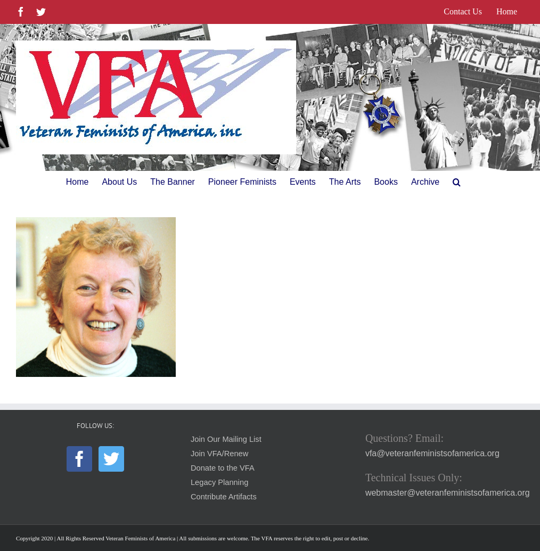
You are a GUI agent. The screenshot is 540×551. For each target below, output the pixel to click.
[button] (457, 182)
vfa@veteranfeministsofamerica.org (432, 453)
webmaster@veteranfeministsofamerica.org (447, 492)
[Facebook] (79, 459)
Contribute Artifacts (224, 496)
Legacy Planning (219, 482)
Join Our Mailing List (226, 439)
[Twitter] (111, 459)
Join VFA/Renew (219, 453)
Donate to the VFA (223, 468)
